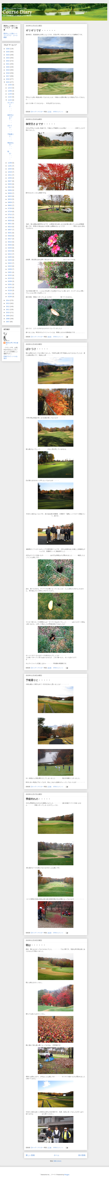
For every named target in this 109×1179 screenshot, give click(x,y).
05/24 (10, 236)
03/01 (10, 272)
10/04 (10, 178)
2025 (8, 52)
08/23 (10, 196)
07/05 (10, 217)
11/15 (10, 100)
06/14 (10, 227)
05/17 (10, 239)
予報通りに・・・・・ (38, 680)
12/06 (10, 91)
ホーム (56, 1155)
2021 (8, 64)
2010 (8, 312)
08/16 (10, 199)
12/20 (10, 85)
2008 (8, 319)
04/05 (10, 257)
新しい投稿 (30, 1155)
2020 (8, 67)
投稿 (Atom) (57, 1161)
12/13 (10, 88)
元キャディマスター (12, 344)
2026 (8, 49)
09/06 (10, 190)
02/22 (10, 275)
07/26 (10, 208)
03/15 (10, 266)
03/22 (10, 263)
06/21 (10, 224)
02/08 (10, 281)
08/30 (10, 193)
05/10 (10, 242)
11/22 (10, 97)
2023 (8, 58)
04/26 (10, 248)
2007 (8, 322)
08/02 (10, 205)
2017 (8, 76)
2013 (8, 303)
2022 (8, 61)
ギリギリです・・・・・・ (41, 30)
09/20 (10, 184)
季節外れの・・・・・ (38, 799)
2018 (8, 73)
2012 (8, 306)
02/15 (10, 278)
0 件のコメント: (58, 111)
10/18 (10, 172)
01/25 (10, 287)
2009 (8, 315)
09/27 (10, 181)
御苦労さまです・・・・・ (41, 124)
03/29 (10, 260)
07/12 (10, 214)
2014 (8, 300)
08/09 (10, 202)
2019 (8, 70)
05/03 (10, 245)
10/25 (10, 169)
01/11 (10, 293)
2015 (8, 82)
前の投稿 (81, 1155)
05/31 (10, 233)
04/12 (10, 254)
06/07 (10, 230)
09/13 (10, 187)
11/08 (10, 163)
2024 (8, 55)
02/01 (10, 284)
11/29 (10, 94)
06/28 (10, 220)
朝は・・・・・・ (35, 945)
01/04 (10, 296)
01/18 (10, 290)
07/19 (10, 211)
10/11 (10, 175)
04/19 (10, 251)
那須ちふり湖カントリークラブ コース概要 (11, 35)
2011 (8, 309)
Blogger (66, 1174)
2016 (8, 79)
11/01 (10, 166)
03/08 (10, 269)
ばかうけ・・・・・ (37, 349)
